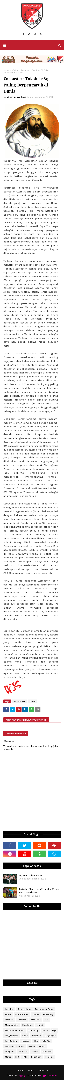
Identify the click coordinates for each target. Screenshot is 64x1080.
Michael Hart (20, 701)
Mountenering (11, 1025)
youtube (25, 1041)
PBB (17, 1057)
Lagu (54, 1030)
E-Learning (48, 1014)
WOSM (31, 1046)
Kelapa (35, 1051)
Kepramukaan (24, 1009)
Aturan (42, 1046)
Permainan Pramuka (14, 1046)
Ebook (8, 1014)
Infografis (9, 1051)
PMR (25, 1057)
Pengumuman (11, 1035)
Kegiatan (9, 1009)
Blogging (21, 1075)
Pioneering (33, 1030)
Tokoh (16, 70)
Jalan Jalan (35, 1020)
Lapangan (47, 1051)
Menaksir (36, 1035)
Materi (40, 1025)
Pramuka (9, 1020)
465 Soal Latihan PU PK (30, 875)
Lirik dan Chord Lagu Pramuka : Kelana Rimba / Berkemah (39, 891)
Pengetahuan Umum (14, 1030)
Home (20, 1070)
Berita (45, 1030)
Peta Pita (46, 1041)
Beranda (7, 70)
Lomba (36, 1014)
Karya (25, 1035)
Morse (8, 1057)
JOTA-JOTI (22, 1051)
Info (46, 1020)
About (31, 1070)
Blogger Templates (49, 1075)
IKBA (36, 1041)
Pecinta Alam (11, 1041)
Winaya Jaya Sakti (16, 97)
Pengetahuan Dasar (44, 1009)
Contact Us (43, 1070)
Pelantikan (36, 1057)
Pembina (49, 1057)
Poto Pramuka (21, 1014)
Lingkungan (50, 1035)
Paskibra (22, 1020)
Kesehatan (27, 1025)
